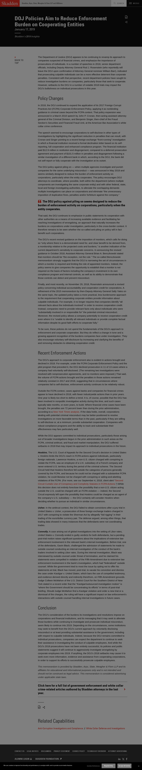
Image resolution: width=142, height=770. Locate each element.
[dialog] (71, 766)
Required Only (108, 766)
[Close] (138, 766)
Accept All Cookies (124, 766)
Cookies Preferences (93, 766)
